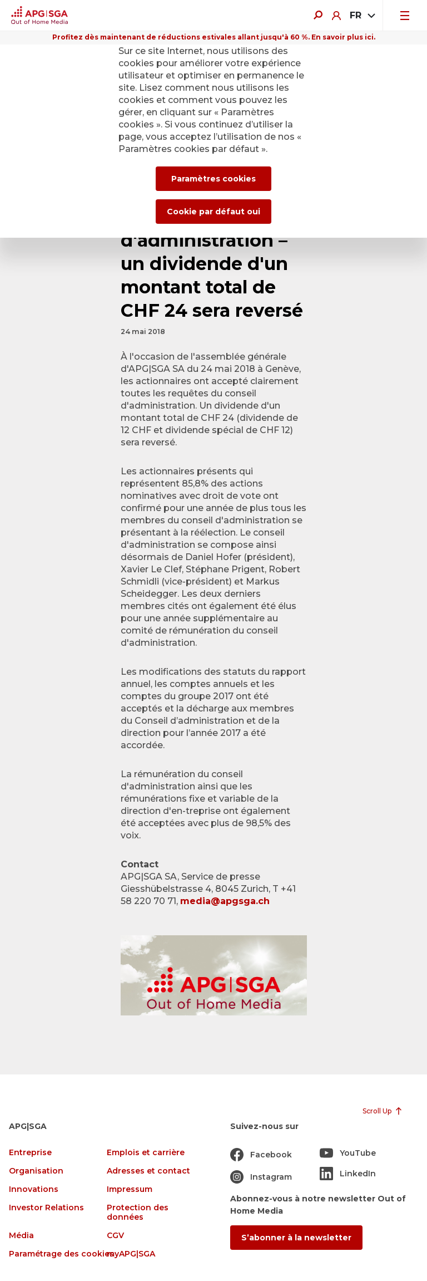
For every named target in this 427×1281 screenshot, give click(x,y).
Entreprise (30, 1152)
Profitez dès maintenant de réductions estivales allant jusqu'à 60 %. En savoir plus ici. (213, 37)
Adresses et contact (148, 1171)
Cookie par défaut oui (213, 212)
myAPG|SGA (131, 1254)
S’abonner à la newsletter (296, 1238)
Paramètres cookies (213, 179)
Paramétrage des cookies (61, 1254)
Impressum (129, 1189)
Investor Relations (46, 1208)
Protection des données (137, 1212)
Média (21, 1235)
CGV (115, 1235)
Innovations (33, 1189)
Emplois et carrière (146, 1152)
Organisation (36, 1171)
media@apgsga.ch (225, 901)
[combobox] (362, 15)
